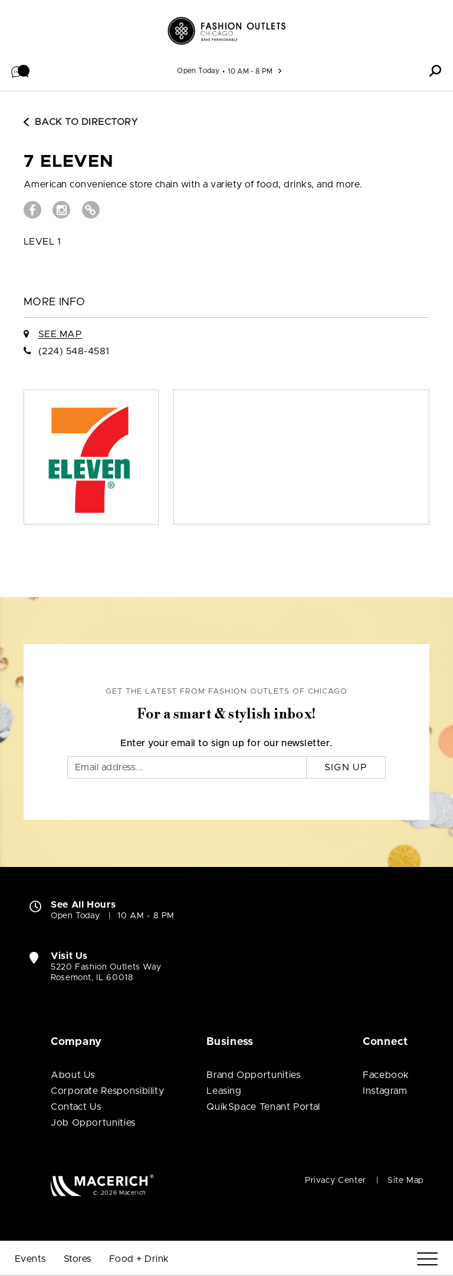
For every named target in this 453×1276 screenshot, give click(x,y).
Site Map (406, 1180)
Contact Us (76, 1107)
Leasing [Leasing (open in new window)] (223, 1091)
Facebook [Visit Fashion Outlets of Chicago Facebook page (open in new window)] (386, 1075)
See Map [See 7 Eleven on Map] (60, 334)
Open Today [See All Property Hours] (198, 70)
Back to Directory (81, 122)
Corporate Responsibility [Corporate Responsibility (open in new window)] (107, 1091)
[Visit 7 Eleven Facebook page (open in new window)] (32, 210)
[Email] (187, 767)
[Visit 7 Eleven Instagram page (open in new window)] (61, 210)
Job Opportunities (93, 1122)
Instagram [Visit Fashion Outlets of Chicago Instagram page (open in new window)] (385, 1091)
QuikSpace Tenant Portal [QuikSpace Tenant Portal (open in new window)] (263, 1107)
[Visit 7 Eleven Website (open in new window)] (91, 210)
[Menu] (427, 1259)
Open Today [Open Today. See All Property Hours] (75, 916)
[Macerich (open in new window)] (102, 1184)
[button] (20, 70)
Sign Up (345, 767)
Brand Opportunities (253, 1075)
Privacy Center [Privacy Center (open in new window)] (335, 1180)
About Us (73, 1075)
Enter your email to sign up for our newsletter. (226, 743)
